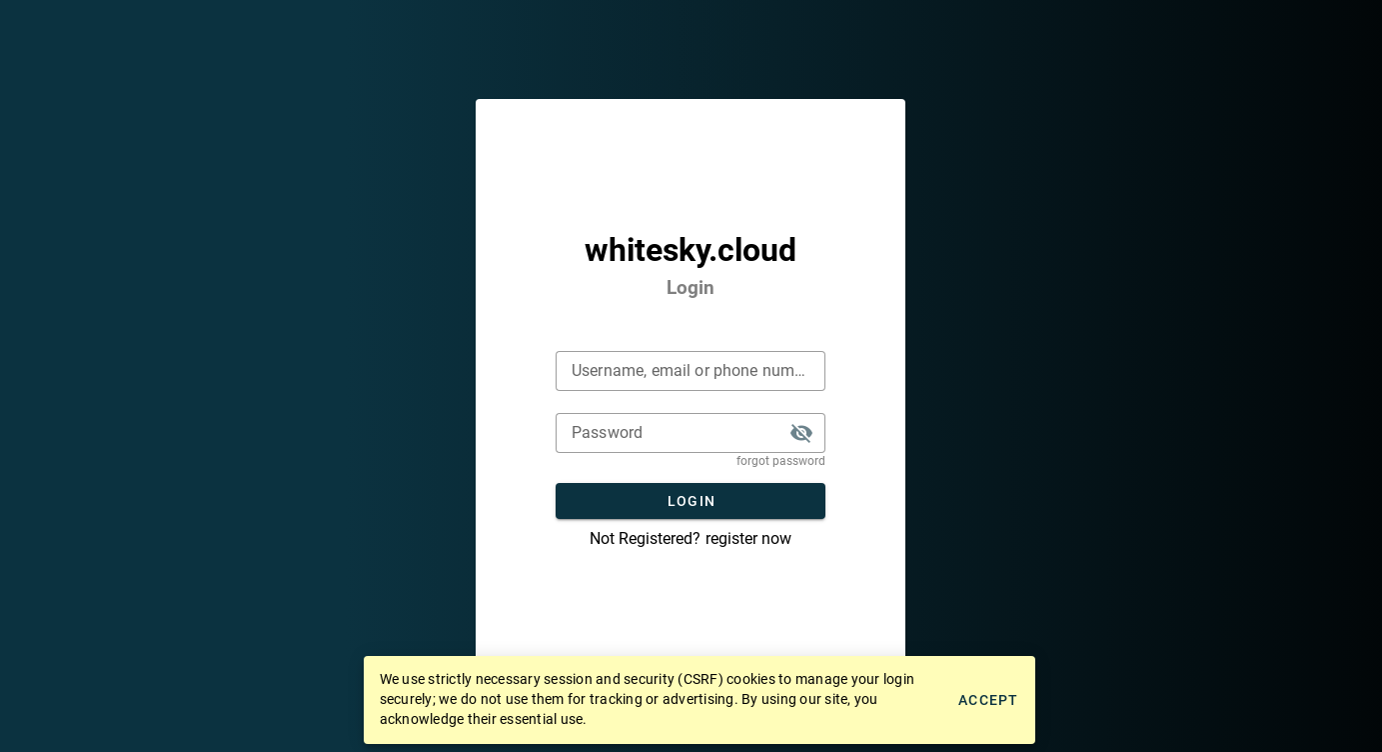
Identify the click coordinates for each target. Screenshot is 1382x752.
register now (748, 538)
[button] (801, 433)
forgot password (780, 461)
